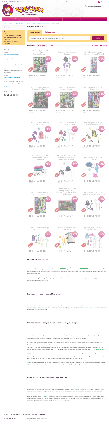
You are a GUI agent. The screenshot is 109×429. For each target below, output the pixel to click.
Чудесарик (23, 9)
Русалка (75, 389)
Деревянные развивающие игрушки (90, 19)
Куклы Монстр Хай (11, 19)
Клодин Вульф (7, 39)
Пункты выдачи (61, 2)
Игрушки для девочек (29, 19)
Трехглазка (81, 307)
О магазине (74, 2)
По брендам (68, 19)
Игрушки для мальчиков (51, 19)
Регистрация (104, 2)
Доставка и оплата (52, 2)
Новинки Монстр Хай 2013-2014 (11, 41)
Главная (44, 2)
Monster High (63, 268)
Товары (10, 23)
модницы (45, 396)
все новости (6, 86)
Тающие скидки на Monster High (11, 54)
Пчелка (86, 307)
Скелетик (29, 362)
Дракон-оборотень (32, 307)
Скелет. (91, 307)
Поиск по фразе (35, 32)
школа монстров (84, 268)
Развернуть (7, 43)
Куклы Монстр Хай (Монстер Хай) (41, 23)
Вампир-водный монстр (43, 307)
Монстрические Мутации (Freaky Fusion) (13, 37)
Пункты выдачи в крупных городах (12, 77)
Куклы (28, 23)
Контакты (68, 2)
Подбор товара (50, 32)
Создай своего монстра (98, 349)
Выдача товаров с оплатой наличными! (13, 65)
